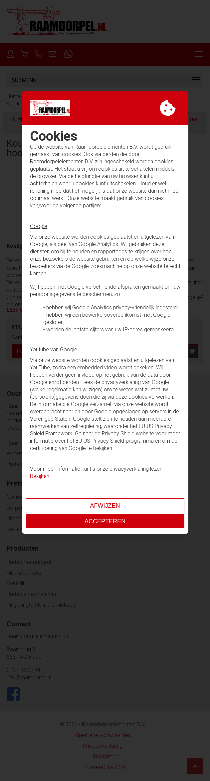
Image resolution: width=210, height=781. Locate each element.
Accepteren (105, 521)
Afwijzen (105, 505)
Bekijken (39, 476)
